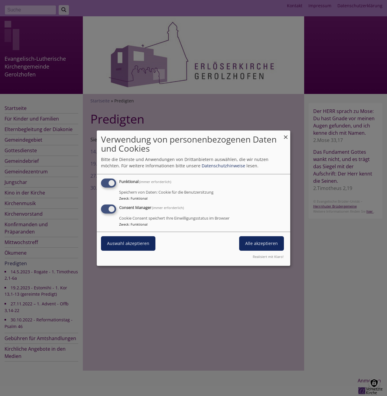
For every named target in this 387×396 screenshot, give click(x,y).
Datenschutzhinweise (223, 166)
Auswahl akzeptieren (128, 243)
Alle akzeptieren (261, 243)
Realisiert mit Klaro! (268, 256)
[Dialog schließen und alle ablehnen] (285, 134)
